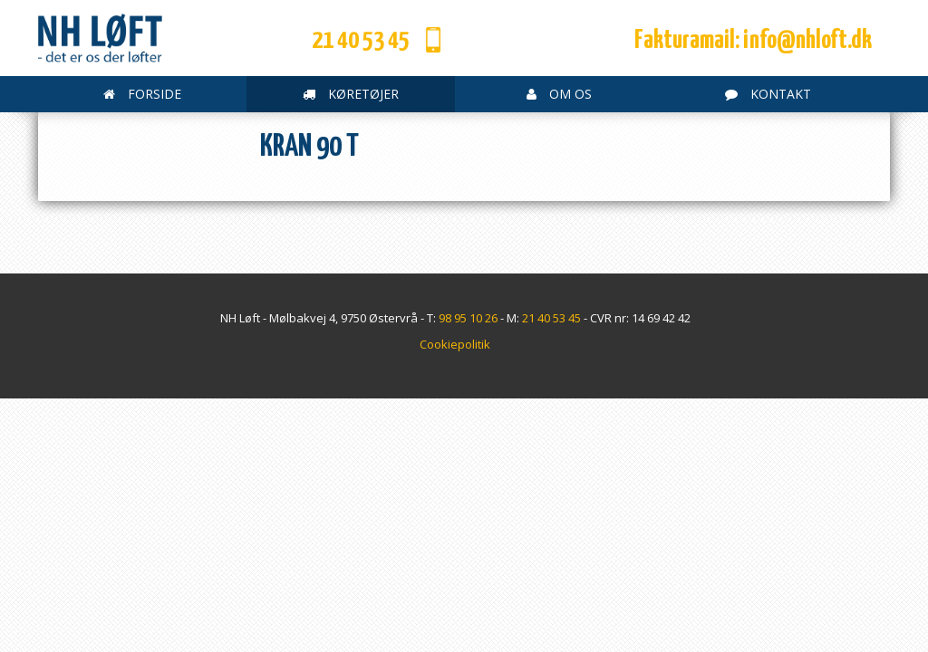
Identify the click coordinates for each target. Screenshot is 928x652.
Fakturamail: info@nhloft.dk (753, 40)
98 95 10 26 (468, 318)
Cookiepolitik (455, 344)
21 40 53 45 (361, 40)
